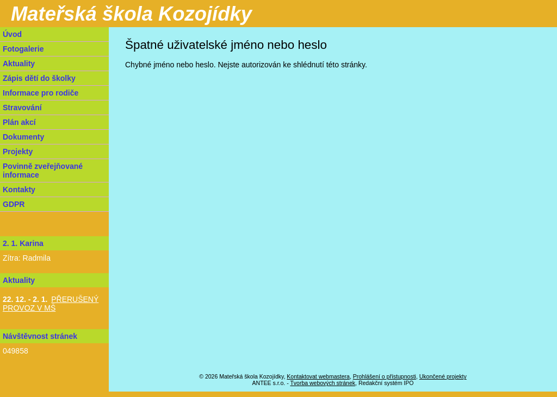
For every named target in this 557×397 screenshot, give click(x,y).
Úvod (12, 34)
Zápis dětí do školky (39, 78)
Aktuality (19, 63)
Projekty (18, 151)
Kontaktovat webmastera (318, 376)
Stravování (22, 107)
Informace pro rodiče (40, 93)
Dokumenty (23, 137)
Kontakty (19, 189)
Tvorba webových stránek (322, 383)
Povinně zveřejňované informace (43, 170)
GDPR (13, 204)
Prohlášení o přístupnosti (384, 376)
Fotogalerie (23, 49)
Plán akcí (19, 122)
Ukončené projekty (443, 376)
